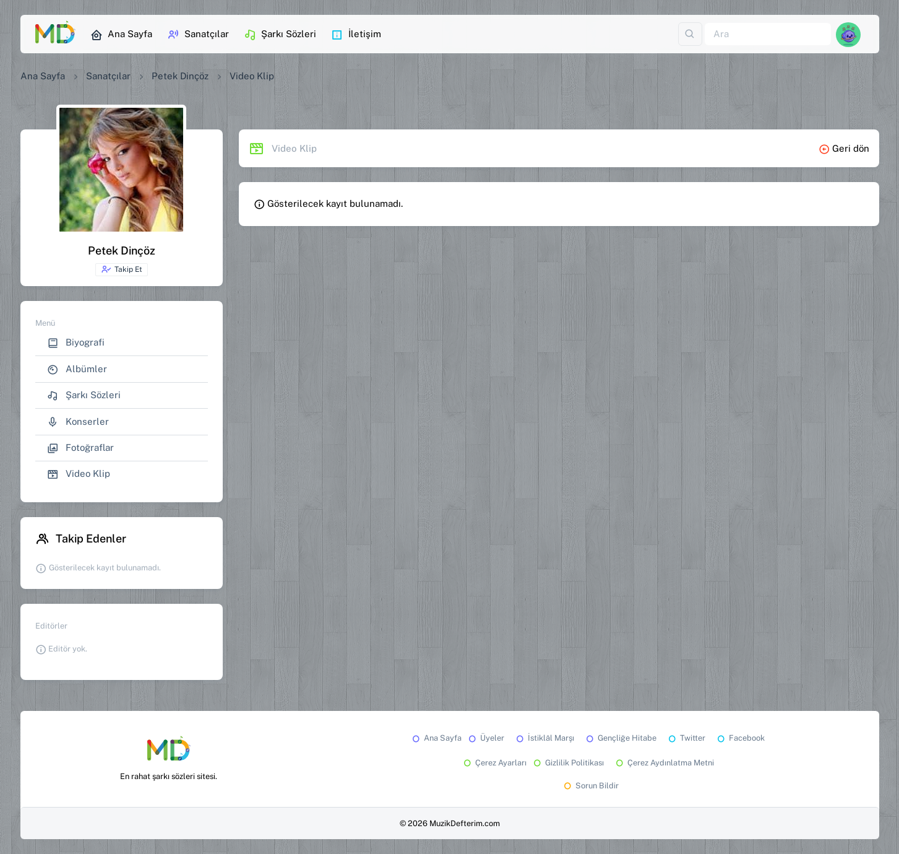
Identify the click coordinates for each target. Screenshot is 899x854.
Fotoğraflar (80, 448)
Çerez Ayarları (494, 762)
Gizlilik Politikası (567, 762)
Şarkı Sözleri (280, 34)
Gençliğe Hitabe (620, 738)
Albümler (77, 369)
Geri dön (844, 148)
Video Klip (78, 474)
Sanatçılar (198, 34)
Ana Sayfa (121, 34)
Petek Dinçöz (180, 76)
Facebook (740, 738)
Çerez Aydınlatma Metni (664, 762)
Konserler (78, 422)
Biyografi (76, 343)
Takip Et (121, 269)
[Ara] (768, 34)
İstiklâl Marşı (544, 738)
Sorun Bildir (590, 785)
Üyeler (485, 738)
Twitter (685, 738)
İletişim (356, 34)
